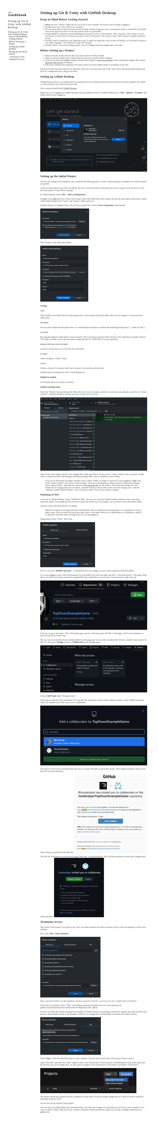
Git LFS (58, 43)
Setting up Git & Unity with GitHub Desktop (19, 24)
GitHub (67, 60)
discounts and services (54, 62)
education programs (105, 60)
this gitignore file (91, 485)
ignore (125, 25)
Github (52, 575)
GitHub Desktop (70, 88)
